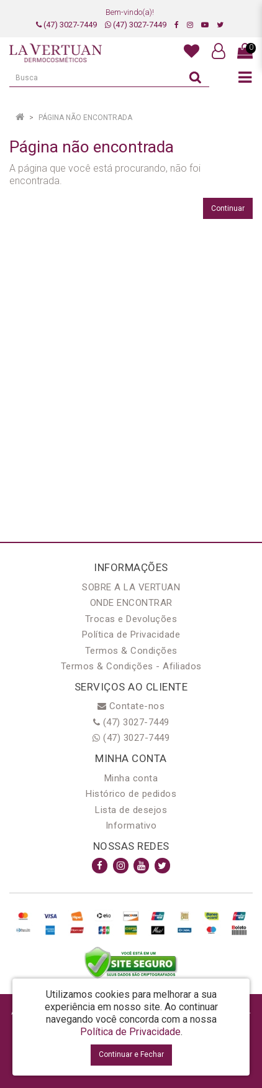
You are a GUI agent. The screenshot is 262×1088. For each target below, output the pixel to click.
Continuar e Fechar (131, 1054)
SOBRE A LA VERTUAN (131, 587)
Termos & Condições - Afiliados (131, 666)
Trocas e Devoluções (131, 619)
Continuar (228, 208)
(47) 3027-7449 (66, 24)
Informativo (131, 825)
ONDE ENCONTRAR (131, 602)
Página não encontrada (85, 117)
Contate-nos (131, 706)
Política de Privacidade (131, 634)
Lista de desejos (131, 810)
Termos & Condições (131, 650)
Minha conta (131, 778)
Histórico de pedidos (131, 793)
